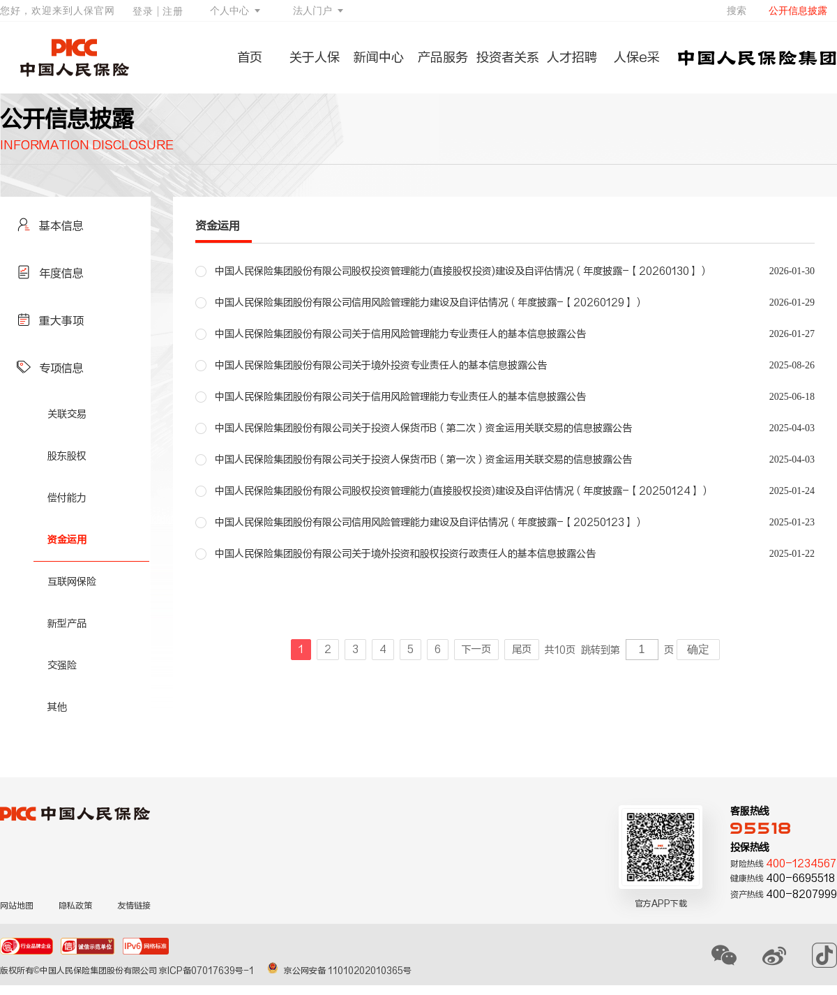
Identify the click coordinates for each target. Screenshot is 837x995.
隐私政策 (75, 906)
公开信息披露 (798, 10)
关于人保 (314, 57)
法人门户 (312, 10)
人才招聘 (572, 57)
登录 (143, 11)
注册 (173, 11)
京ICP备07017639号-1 (207, 970)
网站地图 (16, 906)
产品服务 (443, 57)
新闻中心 (379, 57)
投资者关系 (507, 57)
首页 (249, 57)
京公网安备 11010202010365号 (339, 970)
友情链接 (134, 906)
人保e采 (637, 57)
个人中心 (229, 10)
